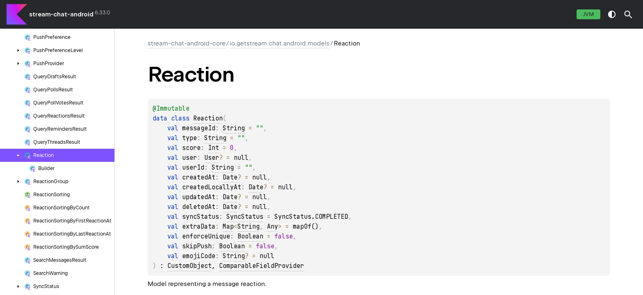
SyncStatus (244, 217)
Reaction (208, 118)
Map (228, 226)
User (211, 158)
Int (213, 148)
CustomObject (189, 266)
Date (230, 177)
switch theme (612, 14)
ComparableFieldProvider (261, 266)
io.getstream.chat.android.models (280, 43)
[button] (628, 14)
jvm (588, 14)
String (234, 128)
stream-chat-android (61, 14)
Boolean (250, 236)
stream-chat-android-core (187, 43)
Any (272, 226)
